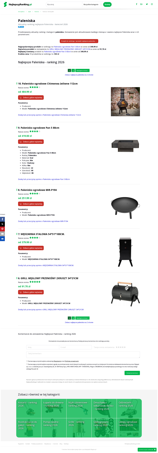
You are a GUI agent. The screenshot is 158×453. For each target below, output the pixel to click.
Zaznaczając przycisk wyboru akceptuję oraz (52, 361)
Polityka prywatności (37, 444)
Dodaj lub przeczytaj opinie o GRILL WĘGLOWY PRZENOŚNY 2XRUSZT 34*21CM (51, 309)
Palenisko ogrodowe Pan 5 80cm (40, 127)
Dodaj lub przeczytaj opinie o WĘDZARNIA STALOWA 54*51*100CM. (46, 265)
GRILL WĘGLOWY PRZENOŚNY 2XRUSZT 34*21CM (69, 49)
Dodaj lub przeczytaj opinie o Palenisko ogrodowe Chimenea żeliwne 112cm (49, 115)
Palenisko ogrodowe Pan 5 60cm (67, 47)
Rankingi (66, 444)
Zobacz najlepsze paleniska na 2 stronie (79, 75)
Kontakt (28, 444)
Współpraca (47, 444)
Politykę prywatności (72, 361)
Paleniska (37, 11)
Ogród (29, 11)
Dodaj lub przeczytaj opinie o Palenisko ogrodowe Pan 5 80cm (44, 179)
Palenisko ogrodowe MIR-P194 (39, 190)
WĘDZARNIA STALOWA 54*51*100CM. (43, 234)
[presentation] (41, 374)
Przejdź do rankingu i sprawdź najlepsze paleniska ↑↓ (79, 41)
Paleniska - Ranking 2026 (48, 11)
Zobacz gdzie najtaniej (31, 97)
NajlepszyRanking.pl (131, 444)
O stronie (55, 444)
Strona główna (21, 11)
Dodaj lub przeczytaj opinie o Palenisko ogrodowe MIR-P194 (43, 221)
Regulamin (57, 361)
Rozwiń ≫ (34, 369)
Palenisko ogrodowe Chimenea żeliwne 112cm (50, 83)
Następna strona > (82, 70)
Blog (61, 444)
